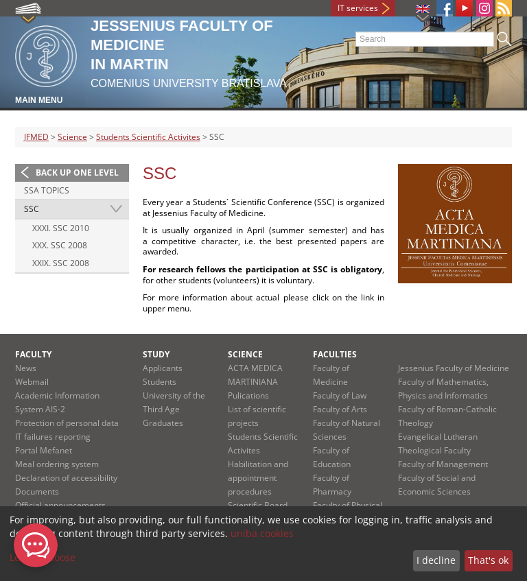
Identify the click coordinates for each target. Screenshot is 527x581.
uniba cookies (262, 533)
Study (156, 354)
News (25, 368)
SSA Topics (46, 190)
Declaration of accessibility (66, 478)
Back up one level (77, 172)
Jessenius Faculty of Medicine (453, 368)
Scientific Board (258, 505)
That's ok (488, 560)
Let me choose (42, 557)
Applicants (163, 368)
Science (72, 137)
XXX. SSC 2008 (59, 245)
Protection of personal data (67, 423)
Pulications (248, 395)
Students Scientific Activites (148, 137)
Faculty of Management (443, 464)
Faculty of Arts (340, 409)
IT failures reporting (53, 436)
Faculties (335, 354)
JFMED (36, 137)
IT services (358, 8)
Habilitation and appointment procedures (258, 477)
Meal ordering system (57, 464)
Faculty (33, 354)
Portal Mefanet (43, 450)
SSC (31, 209)
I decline (436, 560)
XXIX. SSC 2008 (60, 263)
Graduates (163, 423)
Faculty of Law (339, 395)
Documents (37, 491)
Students (159, 382)
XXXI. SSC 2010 (60, 228)
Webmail (32, 382)
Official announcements (60, 505)
